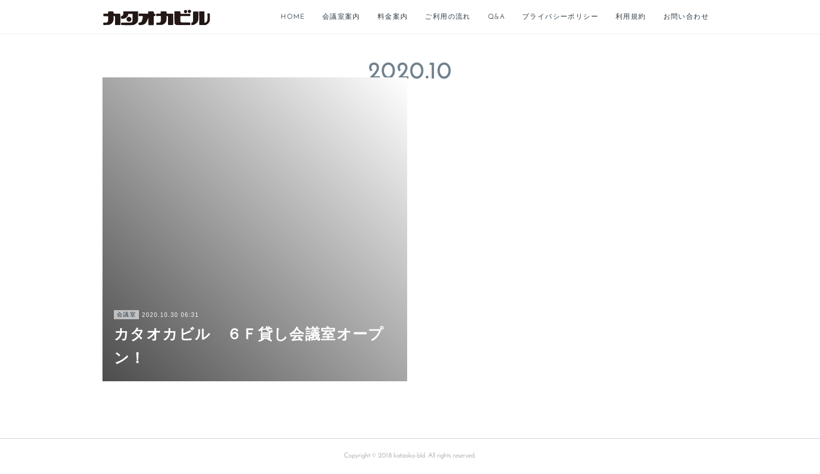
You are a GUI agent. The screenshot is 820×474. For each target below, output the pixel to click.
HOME (293, 17)
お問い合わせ (686, 17)
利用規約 (631, 17)
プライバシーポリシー (560, 17)
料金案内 (393, 17)
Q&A (496, 17)
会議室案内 (341, 17)
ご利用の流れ (447, 17)
